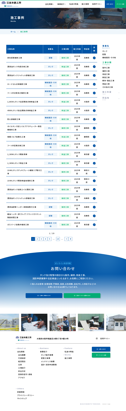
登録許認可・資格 (25, 374)
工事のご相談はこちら (44, 295)
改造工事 (106, 74)
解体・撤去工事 (108, 80)
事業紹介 (61, 4)
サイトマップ (22, 398)
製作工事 (106, 67)
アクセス (21, 377)
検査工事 (106, 84)
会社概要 (22, 355)
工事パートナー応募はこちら (82, 295)
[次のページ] (66, 239)
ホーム (13, 31)
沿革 (20, 364)
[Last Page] (70, 239)
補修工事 (106, 71)
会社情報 (49, 4)
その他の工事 (107, 87)
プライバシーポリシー (25, 395)
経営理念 (22, 361)
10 (58, 239)
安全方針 (22, 371)
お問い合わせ (101, 349)
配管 (104, 54)
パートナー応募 (101, 355)
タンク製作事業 (47, 355)
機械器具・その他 (109, 57)
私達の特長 (73, 4)
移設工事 (106, 77)
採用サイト (96, 4)
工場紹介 (22, 368)
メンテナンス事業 (48, 361)
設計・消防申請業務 (49, 364)
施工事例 (85, 4)
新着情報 (21, 392)
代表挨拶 (22, 358)
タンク (104, 51)
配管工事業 (45, 358)
